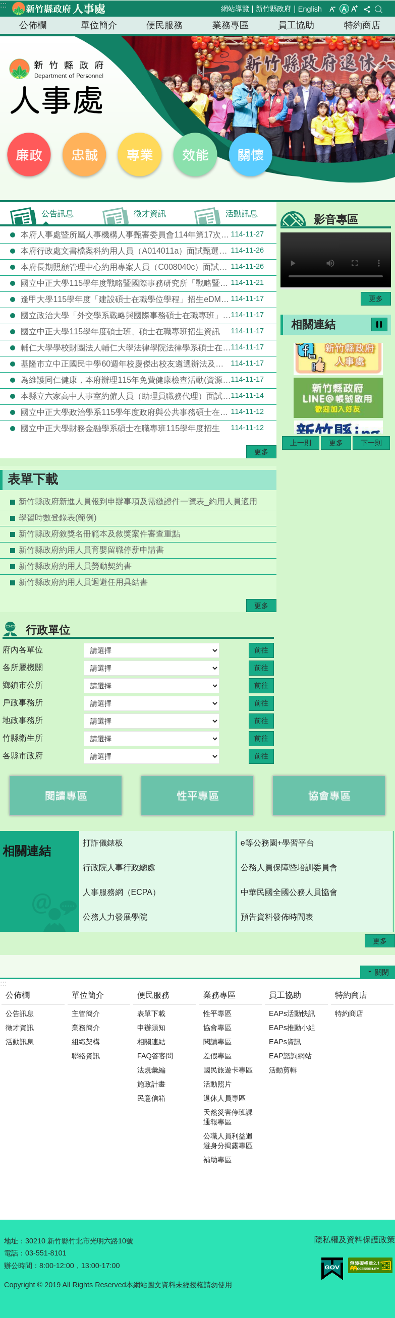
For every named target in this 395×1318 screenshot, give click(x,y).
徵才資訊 (20, 1028)
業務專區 (230, 25)
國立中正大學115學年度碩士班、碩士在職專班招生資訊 (141, 331)
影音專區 (336, 219)
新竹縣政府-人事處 (58, 9)
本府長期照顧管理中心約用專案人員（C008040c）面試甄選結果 (141, 266)
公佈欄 (32, 25)
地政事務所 (23, 720)
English (310, 9)
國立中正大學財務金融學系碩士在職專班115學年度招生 (141, 428)
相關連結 (313, 324)
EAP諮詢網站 (290, 1056)
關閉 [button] (382, 972)
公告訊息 (20, 1013)
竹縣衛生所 (23, 738)
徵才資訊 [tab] (150, 213)
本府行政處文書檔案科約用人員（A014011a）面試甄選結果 (141, 250)
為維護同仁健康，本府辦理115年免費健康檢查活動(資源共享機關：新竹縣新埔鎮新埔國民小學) (147, 379)
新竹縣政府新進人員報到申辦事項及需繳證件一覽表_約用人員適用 (138, 501)
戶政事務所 (23, 702)
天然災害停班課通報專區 (228, 1117)
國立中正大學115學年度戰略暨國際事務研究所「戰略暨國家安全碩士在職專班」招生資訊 (147, 282)
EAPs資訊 (285, 1042)
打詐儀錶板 (103, 842)
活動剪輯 (283, 1070)
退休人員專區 (224, 1098)
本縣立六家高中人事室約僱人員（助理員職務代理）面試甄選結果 (141, 395)
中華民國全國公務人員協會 (289, 892)
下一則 (371, 443)
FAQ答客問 (155, 1056)
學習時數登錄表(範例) (58, 517)
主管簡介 (86, 1013)
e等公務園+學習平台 (277, 842)
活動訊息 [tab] (241, 213)
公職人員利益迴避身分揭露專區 (228, 1141)
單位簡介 (99, 25)
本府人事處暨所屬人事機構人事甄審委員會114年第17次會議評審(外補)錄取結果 (147, 234)
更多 (261, 452)
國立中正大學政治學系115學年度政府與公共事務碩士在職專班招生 (141, 411)
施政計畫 (151, 1084)
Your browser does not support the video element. (335, 259)
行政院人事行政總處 (119, 867)
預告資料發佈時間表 (277, 917)
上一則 (300, 443)
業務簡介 (86, 1028)
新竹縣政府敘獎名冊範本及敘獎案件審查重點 (99, 533)
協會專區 (217, 1028)
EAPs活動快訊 (292, 1013)
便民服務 (164, 25)
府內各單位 (23, 649)
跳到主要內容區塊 (5, 5)
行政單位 (48, 630)
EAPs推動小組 (292, 1028)
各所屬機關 (23, 667)
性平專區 (217, 1013)
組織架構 (86, 1042)
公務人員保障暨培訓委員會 (289, 867)
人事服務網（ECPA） (121, 892)
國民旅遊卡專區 (228, 1070)
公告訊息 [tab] (57, 213)
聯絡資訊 (86, 1056)
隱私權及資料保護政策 (354, 1239)
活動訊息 (20, 1042)
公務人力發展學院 (115, 917)
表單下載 (33, 479)
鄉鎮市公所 (23, 685)
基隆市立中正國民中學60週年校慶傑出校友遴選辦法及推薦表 (141, 363)
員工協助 (296, 25)
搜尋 (378, 9)
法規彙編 (151, 1070)
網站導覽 (235, 9)
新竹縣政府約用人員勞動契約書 (75, 566)
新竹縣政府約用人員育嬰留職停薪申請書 (91, 550)
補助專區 (217, 1160)
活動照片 (217, 1084)
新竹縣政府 (273, 9)
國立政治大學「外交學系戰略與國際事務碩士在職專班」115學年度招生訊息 (147, 315)
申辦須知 (151, 1028)
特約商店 (362, 25)
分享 (366, 9)
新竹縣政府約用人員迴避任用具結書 (83, 582)
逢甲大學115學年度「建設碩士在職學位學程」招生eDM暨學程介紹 (141, 299)
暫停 (379, 324)
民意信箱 (151, 1098)
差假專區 (217, 1056)
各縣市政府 (23, 755)
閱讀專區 (217, 1042)
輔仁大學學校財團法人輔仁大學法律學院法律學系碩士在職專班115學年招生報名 (147, 347)
